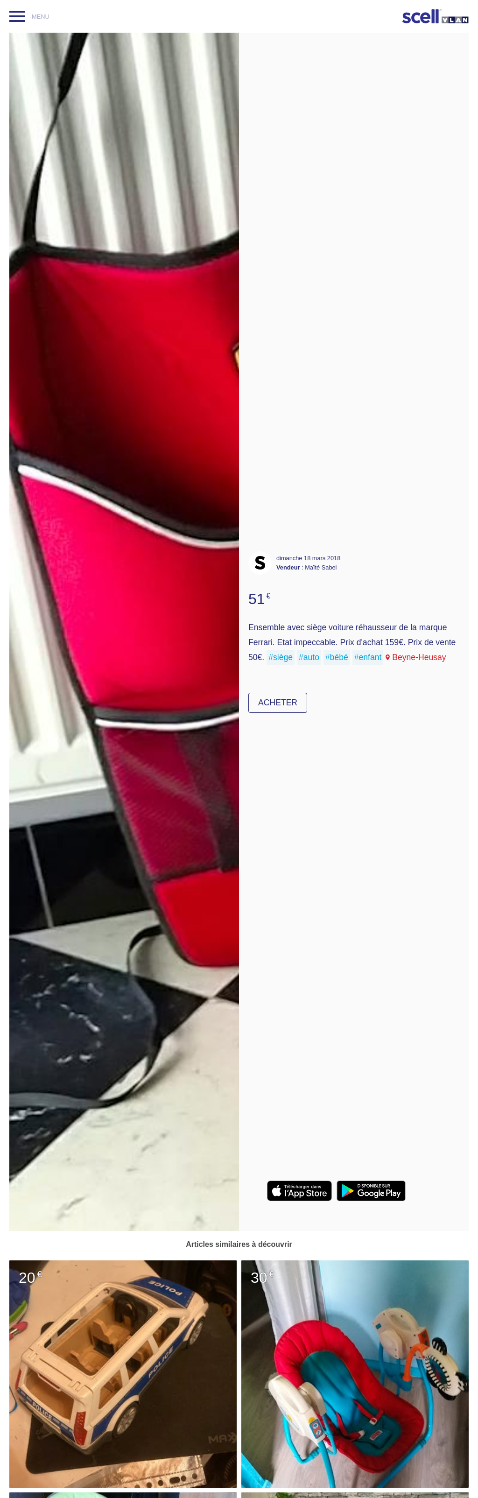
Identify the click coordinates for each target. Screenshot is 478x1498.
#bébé (336, 657)
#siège (280, 657)
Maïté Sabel (321, 567)
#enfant (368, 657)
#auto (309, 657)
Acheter (277, 702)
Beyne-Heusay (419, 657)
